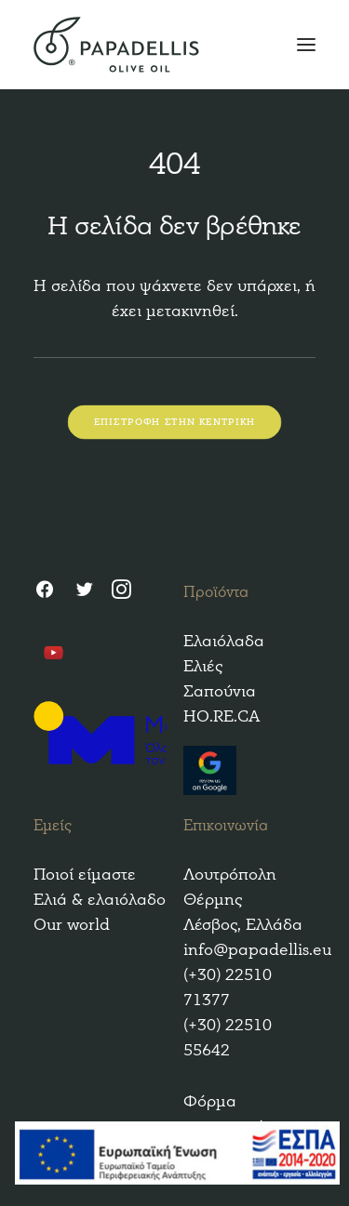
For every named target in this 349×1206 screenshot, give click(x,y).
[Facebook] (45, 592)
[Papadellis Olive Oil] (174, 45)
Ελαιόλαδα (223, 641)
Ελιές (202, 666)
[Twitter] (84, 592)
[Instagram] (121, 592)
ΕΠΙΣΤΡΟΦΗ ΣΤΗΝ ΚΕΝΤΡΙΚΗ (175, 423)
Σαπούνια (219, 691)
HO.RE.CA (221, 716)
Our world (72, 924)
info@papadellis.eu (257, 950)
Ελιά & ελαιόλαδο (100, 899)
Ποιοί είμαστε (85, 874)
